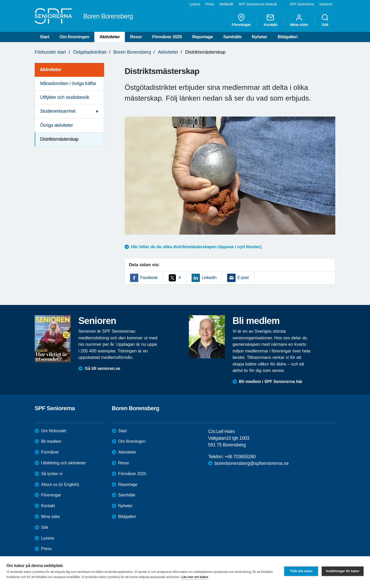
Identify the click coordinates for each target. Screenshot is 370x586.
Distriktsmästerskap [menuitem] (59, 139)
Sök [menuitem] (325, 20)
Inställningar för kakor (342, 571)
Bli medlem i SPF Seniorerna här (270, 381)
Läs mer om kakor (194, 577)
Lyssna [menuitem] (194, 4)
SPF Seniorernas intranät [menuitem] (257, 4)
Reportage (202, 36)
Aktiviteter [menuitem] (50, 69)
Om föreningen (74, 36)
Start (44, 36)
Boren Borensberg (132, 52)
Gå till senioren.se (102, 368)
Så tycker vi (51, 474)
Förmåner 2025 (167, 36)
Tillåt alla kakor (301, 571)
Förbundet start (50, 52)
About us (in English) (60, 484)
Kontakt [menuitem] (270, 20)
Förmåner (50, 452)
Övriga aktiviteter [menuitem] (56, 125)
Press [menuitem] (209, 4)
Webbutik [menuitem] (226, 4)
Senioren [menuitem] (326, 4)
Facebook (149, 277)
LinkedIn (209, 277)
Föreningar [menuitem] (241, 20)
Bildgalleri (288, 36)
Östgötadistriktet (89, 52)
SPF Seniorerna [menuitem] (302, 4)
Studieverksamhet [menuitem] (58, 111)
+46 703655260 (240, 456)
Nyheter (259, 36)
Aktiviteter (109, 36)
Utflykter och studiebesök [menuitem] (64, 97)
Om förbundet (53, 431)
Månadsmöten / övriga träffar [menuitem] (68, 83)
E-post (243, 277)
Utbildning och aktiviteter (63, 463)
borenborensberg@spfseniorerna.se (252, 463)
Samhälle (232, 36)
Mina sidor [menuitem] (299, 20)
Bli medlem (51, 441)
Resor (136, 36)
